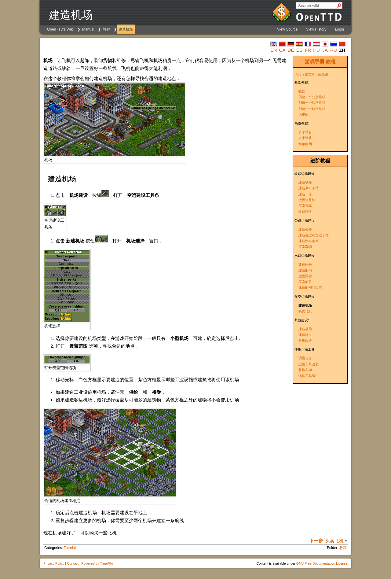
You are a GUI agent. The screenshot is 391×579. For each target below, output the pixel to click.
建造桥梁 (305, 329)
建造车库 (305, 194)
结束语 (303, 114)
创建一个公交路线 (311, 97)
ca (282, 50)
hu (316, 50)
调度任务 (305, 358)
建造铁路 (305, 182)
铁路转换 (305, 211)
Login (339, 29)
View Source (287, 29)
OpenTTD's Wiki (60, 29)
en (274, 50)
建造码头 (305, 264)
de (291, 50)
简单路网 (305, 144)
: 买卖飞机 (326, 540)
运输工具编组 (308, 376)
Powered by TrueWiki (97, 563)
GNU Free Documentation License (322, 563)
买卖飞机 (305, 311)
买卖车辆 (305, 247)
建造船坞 (305, 270)
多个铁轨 (305, 138)
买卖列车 (305, 206)
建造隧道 (305, 335)
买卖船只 (305, 282)
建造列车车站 (308, 188)
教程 (106, 29)
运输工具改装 (308, 364)
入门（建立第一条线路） (312, 74)
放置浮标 (305, 276)
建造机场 (126, 29)
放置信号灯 (306, 200)
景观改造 (305, 340)
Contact (73, 563)
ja (325, 50)
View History (316, 29)
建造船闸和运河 (310, 288)
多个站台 (305, 132)
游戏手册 (314, 61)
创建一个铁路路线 (311, 103)
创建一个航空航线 (311, 109)
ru (333, 50)
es (299, 50)
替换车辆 (305, 370)
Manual (88, 29)
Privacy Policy (53, 563)
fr (308, 50)
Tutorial (70, 548)
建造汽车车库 (308, 241)
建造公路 (305, 229)
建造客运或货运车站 (313, 235)
